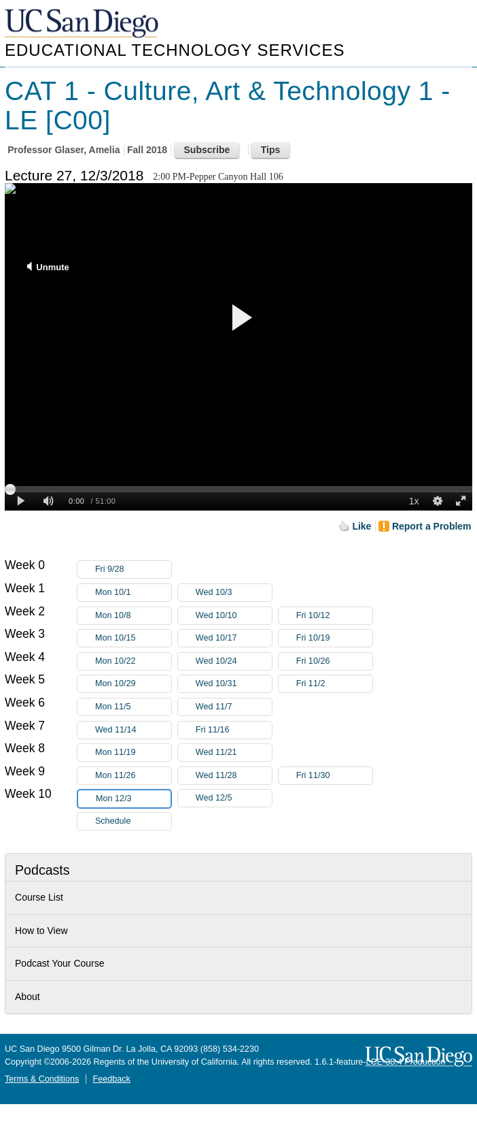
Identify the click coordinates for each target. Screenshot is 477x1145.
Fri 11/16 (234, 730)
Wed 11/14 (133, 730)
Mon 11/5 (133, 706)
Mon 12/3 (133, 798)
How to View (41, 930)
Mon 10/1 (133, 592)
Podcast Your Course (60, 963)
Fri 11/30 (334, 775)
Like (361, 526)
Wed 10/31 (234, 683)
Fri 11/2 (334, 683)
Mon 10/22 (133, 661)
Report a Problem (432, 526)
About (27, 996)
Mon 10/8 (133, 615)
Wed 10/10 (234, 615)
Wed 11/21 (234, 752)
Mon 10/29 (133, 683)
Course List (39, 897)
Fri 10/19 (334, 638)
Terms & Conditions (42, 1079)
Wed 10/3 (234, 592)
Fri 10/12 (334, 615)
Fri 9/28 (133, 569)
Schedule (113, 821)
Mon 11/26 (133, 775)
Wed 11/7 (234, 706)
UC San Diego (83, 24)
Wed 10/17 (234, 638)
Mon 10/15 (133, 638)
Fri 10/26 (334, 661)
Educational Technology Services (174, 50)
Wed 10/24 (234, 661)
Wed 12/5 (234, 798)
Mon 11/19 (133, 752)
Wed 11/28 (234, 775)
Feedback (111, 1079)
